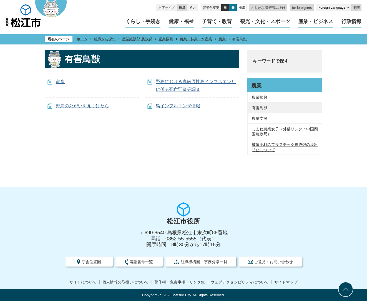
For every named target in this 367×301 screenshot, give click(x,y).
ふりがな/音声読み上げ (268, 8)
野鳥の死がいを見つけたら (82, 105)
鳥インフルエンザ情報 (178, 105)
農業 (222, 39)
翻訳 (356, 8)
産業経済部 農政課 (137, 39)
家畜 (60, 81)
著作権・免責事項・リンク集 (179, 282)
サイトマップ (286, 282)
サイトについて (83, 282)
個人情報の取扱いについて (125, 282)
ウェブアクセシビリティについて (239, 282)
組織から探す (105, 39)
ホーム (82, 39)
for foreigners (302, 8)
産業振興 (166, 39)
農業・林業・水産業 (196, 39)
